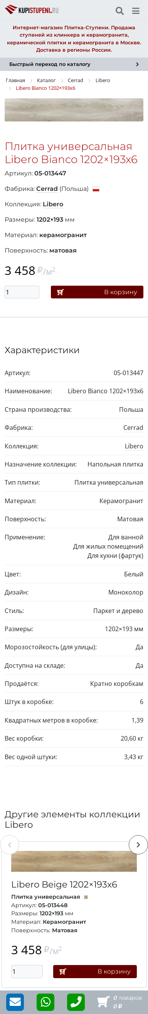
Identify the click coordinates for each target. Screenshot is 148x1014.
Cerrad (75, 80)
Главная (15, 80)
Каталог (46, 80)
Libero (103, 80)
